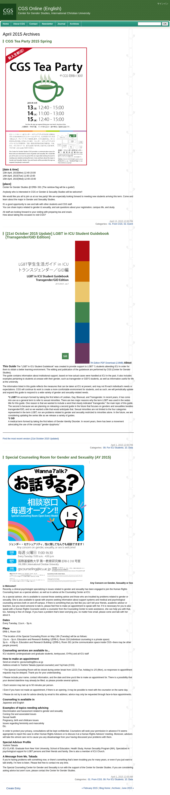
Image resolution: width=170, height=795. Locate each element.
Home (6, 24)
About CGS (19, 24)
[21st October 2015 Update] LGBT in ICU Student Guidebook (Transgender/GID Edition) (57, 235)
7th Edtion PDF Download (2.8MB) (106, 363)
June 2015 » (128, 788)
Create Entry (13, 788)
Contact (33, 24)
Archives (74, 24)
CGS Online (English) (39, 8)
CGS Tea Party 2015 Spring (28, 41)
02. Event (128, 224)
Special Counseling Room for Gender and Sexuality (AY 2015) (58, 457)
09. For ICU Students (113, 447)
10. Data (129, 447)
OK (165, 23)
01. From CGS (115, 224)
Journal (61, 24)
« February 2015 (90, 788)
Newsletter (47, 24)
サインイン (162, 3)
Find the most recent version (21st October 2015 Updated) (31, 438)
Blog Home (104, 788)
